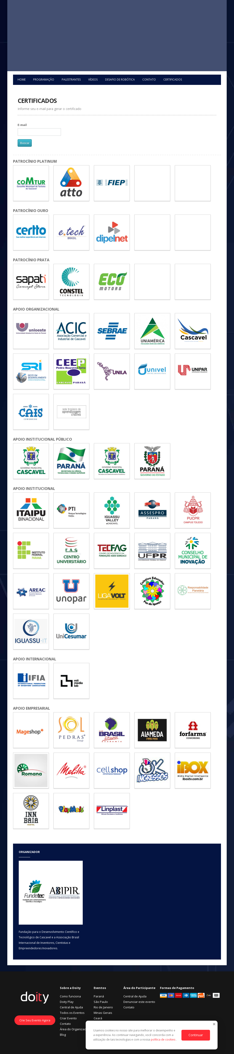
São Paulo (101, 1002)
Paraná (99, 996)
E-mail (22, 125)
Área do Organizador (74, 1029)
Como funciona (70, 996)
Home (22, 79)
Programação (43, 79)
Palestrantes (71, 79)
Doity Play (67, 1002)
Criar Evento (68, 1018)
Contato (149, 79)
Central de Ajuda (71, 1007)
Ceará (98, 1018)
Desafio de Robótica (120, 79)
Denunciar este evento (139, 1002)
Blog (63, 1035)
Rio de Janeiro (103, 1007)
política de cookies (163, 1039)
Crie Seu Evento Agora (34, 1020)
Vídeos (93, 79)
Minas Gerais (103, 1013)
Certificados (172, 79)
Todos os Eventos (72, 1013)
